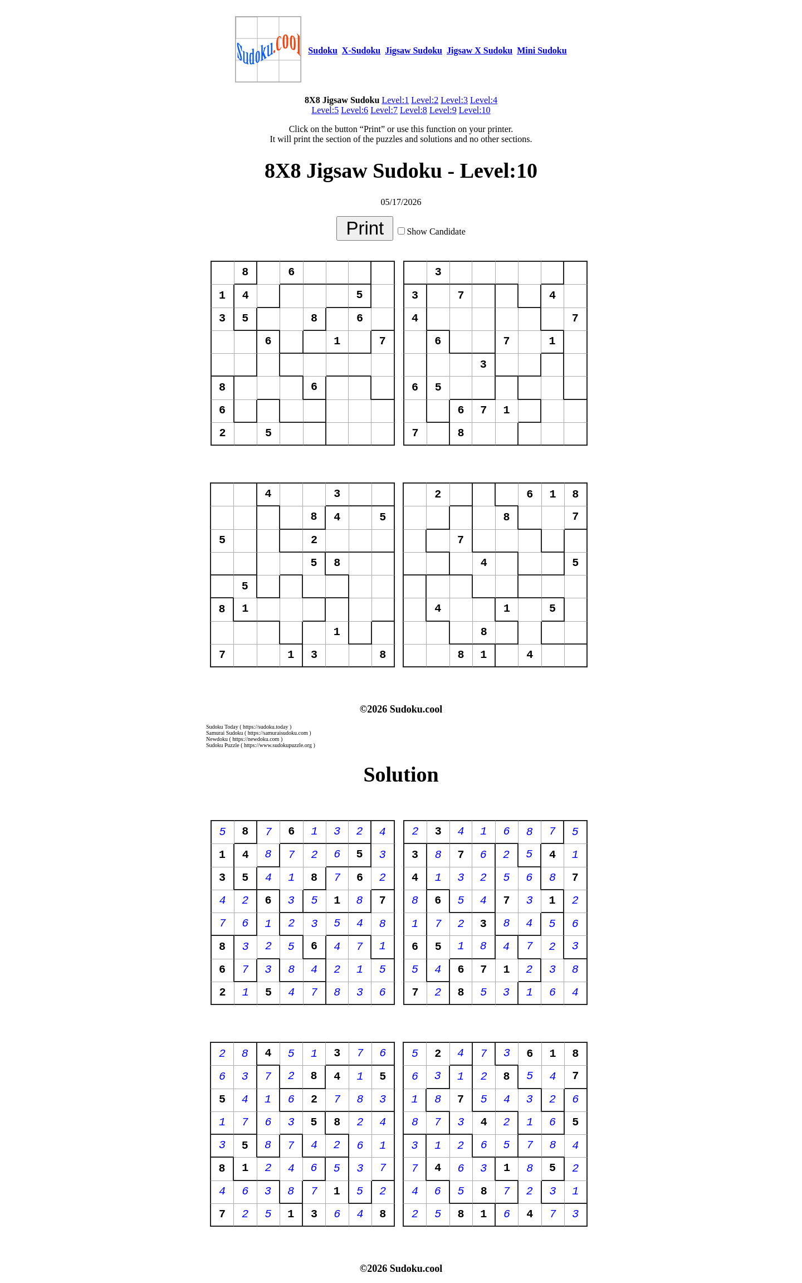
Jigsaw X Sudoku (479, 50)
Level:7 (384, 110)
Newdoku (217, 739)
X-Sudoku (361, 50)
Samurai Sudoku (224, 733)
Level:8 (413, 110)
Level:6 (354, 110)
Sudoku (323, 50)
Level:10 (475, 110)
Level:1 (395, 100)
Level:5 (325, 110)
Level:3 (454, 100)
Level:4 (483, 100)
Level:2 (424, 100)
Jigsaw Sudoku (413, 50)
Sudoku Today (222, 727)
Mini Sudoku (541, 50)
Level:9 (443, 110)
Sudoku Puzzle (222, 745)
